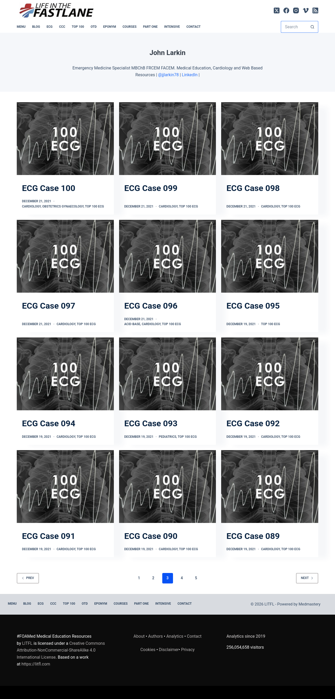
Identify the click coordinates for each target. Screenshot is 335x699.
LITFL (27, 643)
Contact (193, 27)
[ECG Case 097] (65, 256)
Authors (155, 636)
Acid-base (132, 324)
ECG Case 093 (151, 423)
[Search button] (312, 27)
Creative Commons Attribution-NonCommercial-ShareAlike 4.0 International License (61, 650)
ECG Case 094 (48, 423)
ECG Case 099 (151, 188)
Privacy (188, 649)
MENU (21, 27)
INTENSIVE (172, 27)
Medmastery (310, 604)
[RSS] (315, 10)
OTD (94, 27)
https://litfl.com (35, 664)
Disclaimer (168, 649)
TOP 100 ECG (94, 206)
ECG (50, 27)
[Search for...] (293, 27)
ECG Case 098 (253, 188)
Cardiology (31, 206)
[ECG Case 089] (269, 486)
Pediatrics (167, 437)
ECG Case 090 (151, 536)
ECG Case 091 (48, 536)
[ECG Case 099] (167, 138)
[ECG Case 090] (167, 486)
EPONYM (109, 27)
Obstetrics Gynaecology (62, 206)
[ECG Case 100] (65, 138)
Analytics (174, 636)
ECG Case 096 (151, 306)
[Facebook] (286, 10)
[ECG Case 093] (167, 373)
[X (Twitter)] (277, 10)
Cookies (148, 649)
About (139, 636)
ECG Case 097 (48, 306)
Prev (28, 578)
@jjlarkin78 (168, 74)
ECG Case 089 (253, 536)
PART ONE (150, 27)
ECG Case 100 (48, 188)
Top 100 (78, 27)
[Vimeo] (306, 10)
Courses (129, 27)
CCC (62, 27)
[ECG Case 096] (167, 256)
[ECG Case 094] (65, 373)
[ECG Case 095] (269, 256)
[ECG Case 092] (269, 373)
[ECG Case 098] (269, 138)
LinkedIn (190, 74)
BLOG (36, 27)
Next (307, 578)
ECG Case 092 (253, 423)
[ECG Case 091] (65, 486)
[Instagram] (296, 10)
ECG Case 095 (253, 306)
